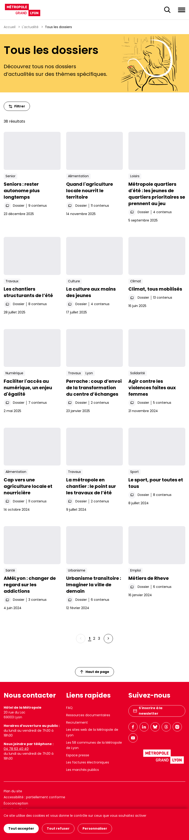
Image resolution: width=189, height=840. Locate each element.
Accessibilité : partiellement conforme (34, 797)
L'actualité (30, 27)
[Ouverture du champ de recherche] (167, 10)
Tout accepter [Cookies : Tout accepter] (21, 828)
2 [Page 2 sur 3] (94, 638)
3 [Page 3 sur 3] (99, 638)
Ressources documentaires (88, 715)
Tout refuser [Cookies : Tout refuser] (58, 828)
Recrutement (77, 722)
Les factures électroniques (87, 762)
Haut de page (94, 671)
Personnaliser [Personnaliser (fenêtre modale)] (95, 828)
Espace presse (77, 755)
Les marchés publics (82, 769)
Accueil (9, 27)
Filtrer (17, 106)
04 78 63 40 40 (16, 748)
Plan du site (13, 791)
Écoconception (16, 803)
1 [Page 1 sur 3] (89, 638)
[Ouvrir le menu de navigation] (181, 9)
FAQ (69, 707)
